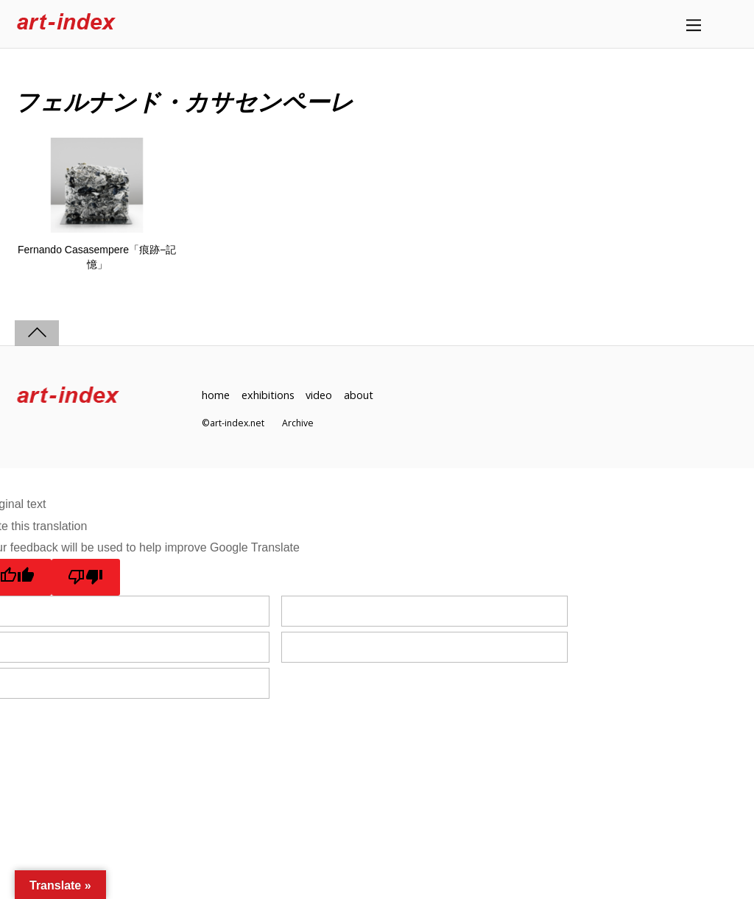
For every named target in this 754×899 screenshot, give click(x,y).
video (319, 395)
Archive (298, 423)
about (358, 395)
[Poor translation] (86, 577)
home (216, 395)
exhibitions (268, 395)
